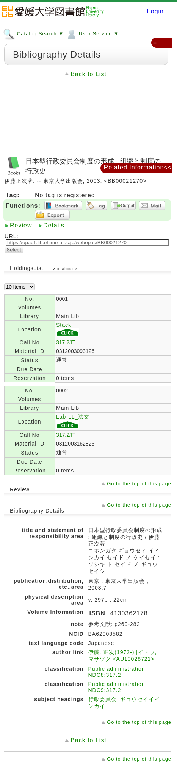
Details (53, 225)
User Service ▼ (92, 33)
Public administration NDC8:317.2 (116, 672)
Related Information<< (138, 167)
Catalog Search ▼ (33, 33)
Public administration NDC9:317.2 (116, 687)
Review (21, 225)
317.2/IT (65, 342)
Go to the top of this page (139, 483)
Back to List (88, 74)
